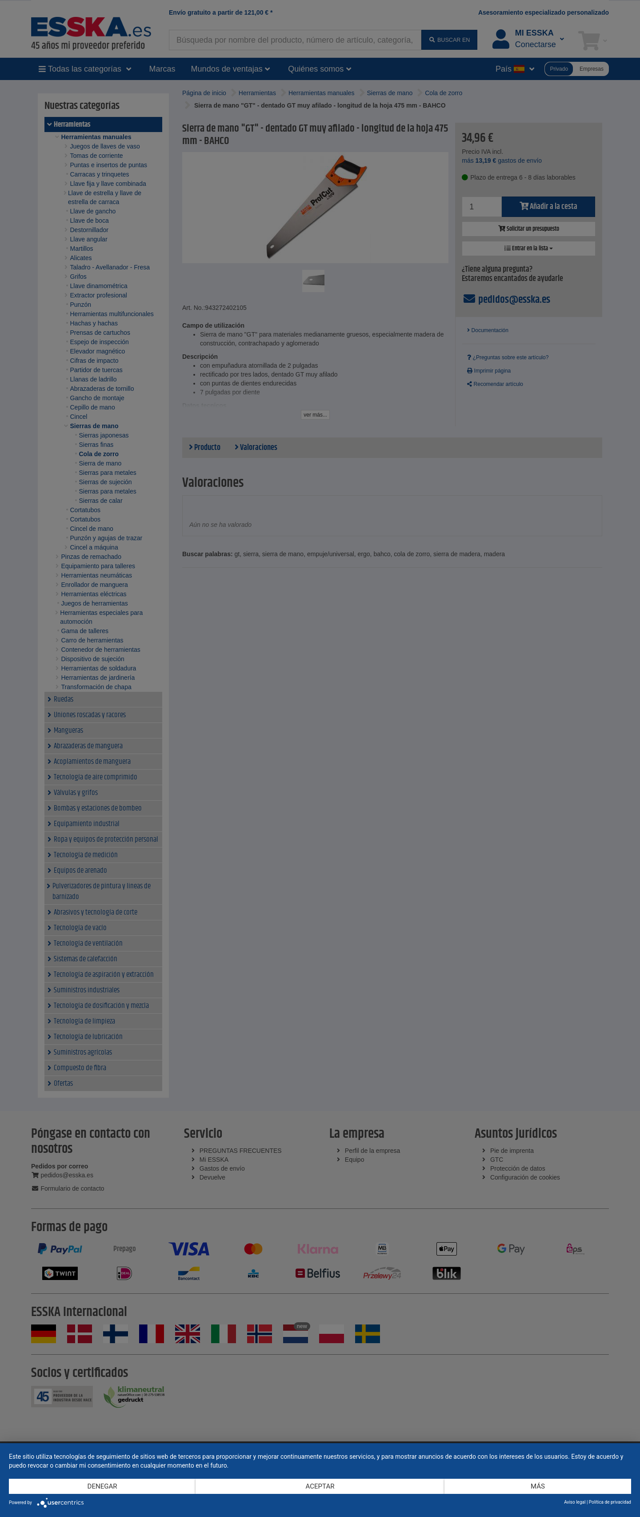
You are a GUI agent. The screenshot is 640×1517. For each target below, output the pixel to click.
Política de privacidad (610, 1502)
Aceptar (320, 1486)
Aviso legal (574, 1502)
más (538, 1486)
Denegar (102, 1486)
